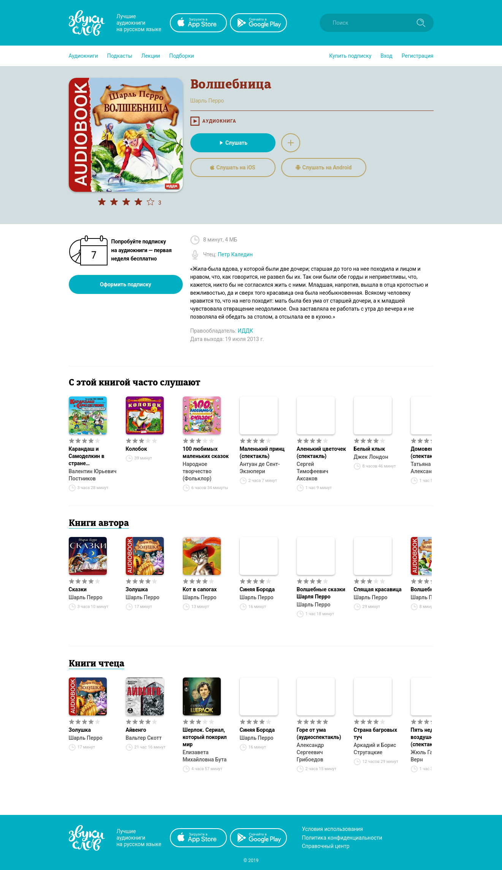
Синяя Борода (257, 589)
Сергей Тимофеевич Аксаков (312, 471)
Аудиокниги (83, 56)
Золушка (137, 589)
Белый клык (369, 449)
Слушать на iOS (232, 167)
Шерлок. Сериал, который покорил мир (205, 737)
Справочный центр (326, 846)
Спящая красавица (378, 589)
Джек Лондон (371, 457)
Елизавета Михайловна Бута (205, 756)
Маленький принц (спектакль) (262, 452)
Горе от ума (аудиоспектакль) (319, 733)
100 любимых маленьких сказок (206, 452)
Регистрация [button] (418, 56)
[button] (83, 56)
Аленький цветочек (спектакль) (321, 452)
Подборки (181, 56)
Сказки (78, 589)
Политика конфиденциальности (342, 838)
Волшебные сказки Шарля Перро (321, 593)
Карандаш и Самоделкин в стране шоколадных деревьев (87, 456)
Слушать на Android (324, 167)
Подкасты (119, 56)
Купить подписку (350, 56)
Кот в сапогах (200, 589)
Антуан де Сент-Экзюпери (260, 467)
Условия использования (332, 829)
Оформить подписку (125, 284)
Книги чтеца (96, 664)
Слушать (232, 143)
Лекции (150, 56)
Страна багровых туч (375, 733)
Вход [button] (386, 56)
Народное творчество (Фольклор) (197, 471)
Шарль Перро (86, 597)
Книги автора (99, 523)
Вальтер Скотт (144, 738)
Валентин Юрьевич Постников (93, 475)
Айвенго (136, 730)
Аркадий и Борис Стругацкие (375, 748)
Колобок (136, 449)
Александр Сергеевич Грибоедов (310, 752)
